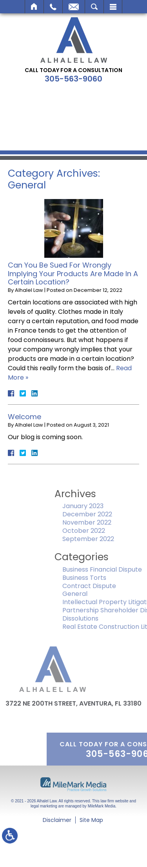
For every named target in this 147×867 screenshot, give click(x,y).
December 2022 (103, 514)
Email (74, 6)
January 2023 (98, 505)
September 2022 (104, 538)
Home (34, 6)
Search (94, 6)
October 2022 (99, 530)
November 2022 (102, 522)
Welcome (24, 417)
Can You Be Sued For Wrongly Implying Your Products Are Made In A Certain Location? (73, 273)
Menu (113, 6)
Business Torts (100, 577)
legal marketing (44, 806)
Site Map (91, 820)
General (90, 593)
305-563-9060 (73, 79)
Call (53, 6)
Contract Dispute (105, 585)
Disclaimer (57, 820)
